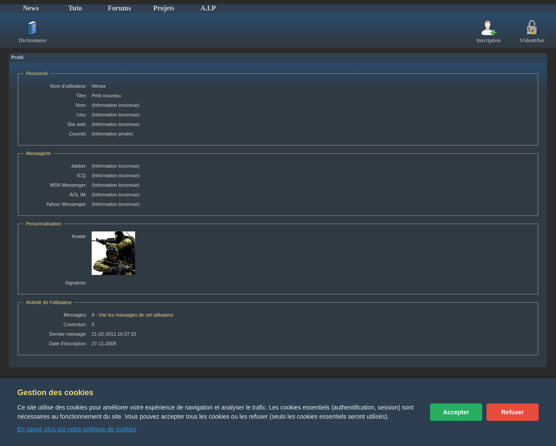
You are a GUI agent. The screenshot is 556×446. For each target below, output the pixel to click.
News (31, 8)
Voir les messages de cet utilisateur (136, 314)
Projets (164, 8)
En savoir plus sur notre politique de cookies (76, 429)
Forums (119, 8)
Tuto (75, 8)
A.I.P (208, 8)
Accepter (456, 412)
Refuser (512, 412)
